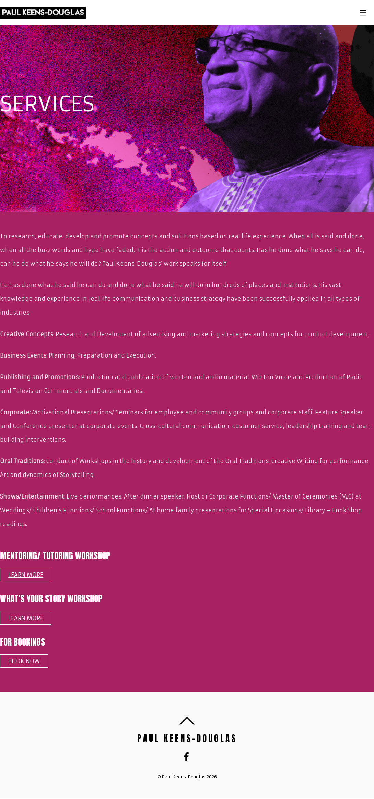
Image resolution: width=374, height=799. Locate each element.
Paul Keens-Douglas (184, 776)
